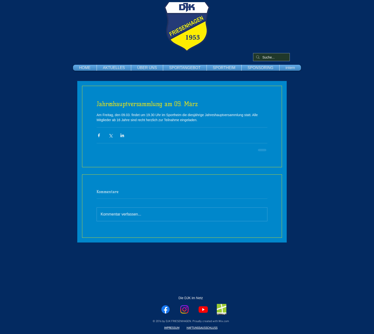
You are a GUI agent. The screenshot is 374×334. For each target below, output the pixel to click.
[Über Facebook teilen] (99, 135)
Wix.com (223, 321)
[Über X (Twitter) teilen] (110, 135)
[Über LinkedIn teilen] (122, 135)
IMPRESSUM (171, 328)
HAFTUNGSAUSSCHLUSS (202, 328)
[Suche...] (271, 57)
